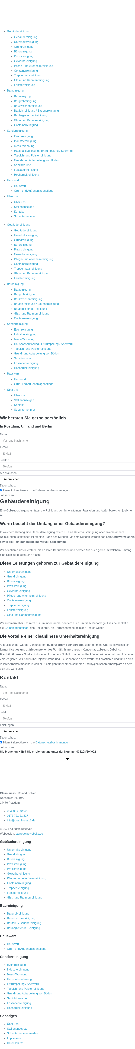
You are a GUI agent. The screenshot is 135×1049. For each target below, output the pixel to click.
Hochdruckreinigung (26, 174)
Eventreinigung (23, 136)
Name (4, 434)
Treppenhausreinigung (28, 75)
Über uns (12, 196)
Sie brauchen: (8, 473)
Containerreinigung (26, 70)
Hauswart (13, 180)
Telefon (4, 460)
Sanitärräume (22, 165)
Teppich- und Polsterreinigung (32, 155)
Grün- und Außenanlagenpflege (33, 190)
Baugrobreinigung (25, 101)
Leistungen (7, 725)
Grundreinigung (23, 46)
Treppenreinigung (18, 605)
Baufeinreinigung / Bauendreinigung (36, 110)
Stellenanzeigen (24, 206)
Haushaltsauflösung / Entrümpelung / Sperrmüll (43, 150)
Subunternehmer (24, 216)
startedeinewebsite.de (29, 833)
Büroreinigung (23, 51)
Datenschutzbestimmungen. (53, 742)
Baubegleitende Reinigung (30, 115)
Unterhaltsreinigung (26, 41)
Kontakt (19, 211)
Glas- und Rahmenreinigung (31, 80)
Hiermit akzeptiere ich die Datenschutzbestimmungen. (36, 490)
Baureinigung (15, 90)
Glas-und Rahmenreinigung (24, 614)
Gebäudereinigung (18, 31)
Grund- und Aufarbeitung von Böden (36, 160)
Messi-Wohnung (24, 146)
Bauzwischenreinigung (28, 105)
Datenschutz (8, 485)
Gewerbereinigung (25, 60)
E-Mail (4, 447)
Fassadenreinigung (26, 169)
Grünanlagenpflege (16, 627)
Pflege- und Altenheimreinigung (33, 65)
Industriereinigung (25, 141)
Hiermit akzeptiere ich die (36, 742)
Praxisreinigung (23, 56)
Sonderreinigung (17, 130)
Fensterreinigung (24, 84)
